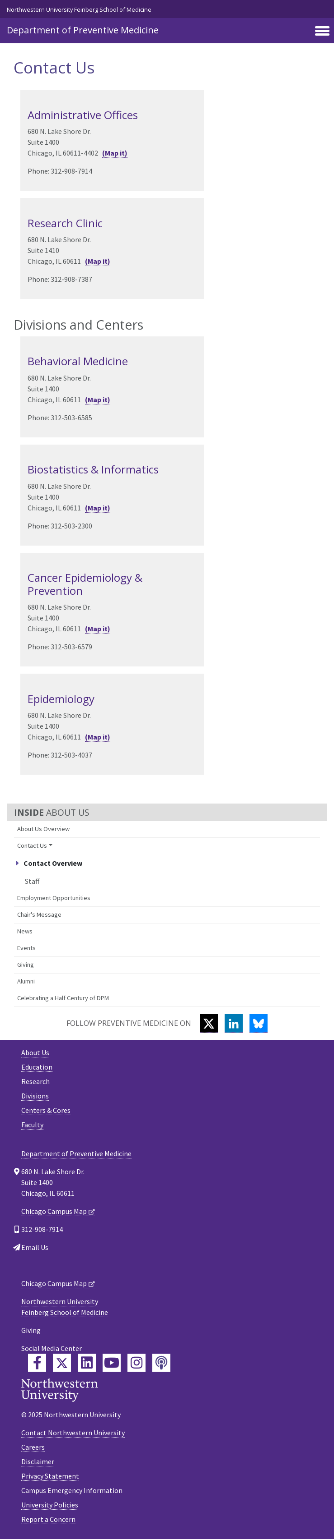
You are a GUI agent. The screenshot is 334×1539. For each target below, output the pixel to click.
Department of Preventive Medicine (83, 30)
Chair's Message (39, 914)
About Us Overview (43, 829)
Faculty (32, 1124)
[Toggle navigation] (322, 31)
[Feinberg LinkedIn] (87, 1363)
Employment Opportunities (53, 898)
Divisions (35, 1095)
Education (36, 1066)
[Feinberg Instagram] (136, 1363)
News (25, 931)
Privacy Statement (50, 1475)
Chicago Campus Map (54, 1211)
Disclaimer (37, 1461)
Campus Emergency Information (71, 1490)
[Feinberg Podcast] (161, 1363)
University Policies (49, 1504)
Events (26, 948)
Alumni (26, 981)
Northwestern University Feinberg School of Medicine (79, 9)
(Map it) (114, 152)
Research (35, 1081)
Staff (32, 881)
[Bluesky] (258, 1023)
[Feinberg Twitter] (62, 1363)
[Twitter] (209, 1023)
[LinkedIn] (234, 1023)
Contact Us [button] (32, 845)
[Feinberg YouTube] (112, 1363)
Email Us (34, 1247)
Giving (25, 964)
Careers (33, 1447)
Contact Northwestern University (73, 1432)
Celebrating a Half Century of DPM (63, 998)
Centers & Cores (46, 1110)
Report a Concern (48, 1519)
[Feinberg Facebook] (37, 1363)
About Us (35, 1052)
